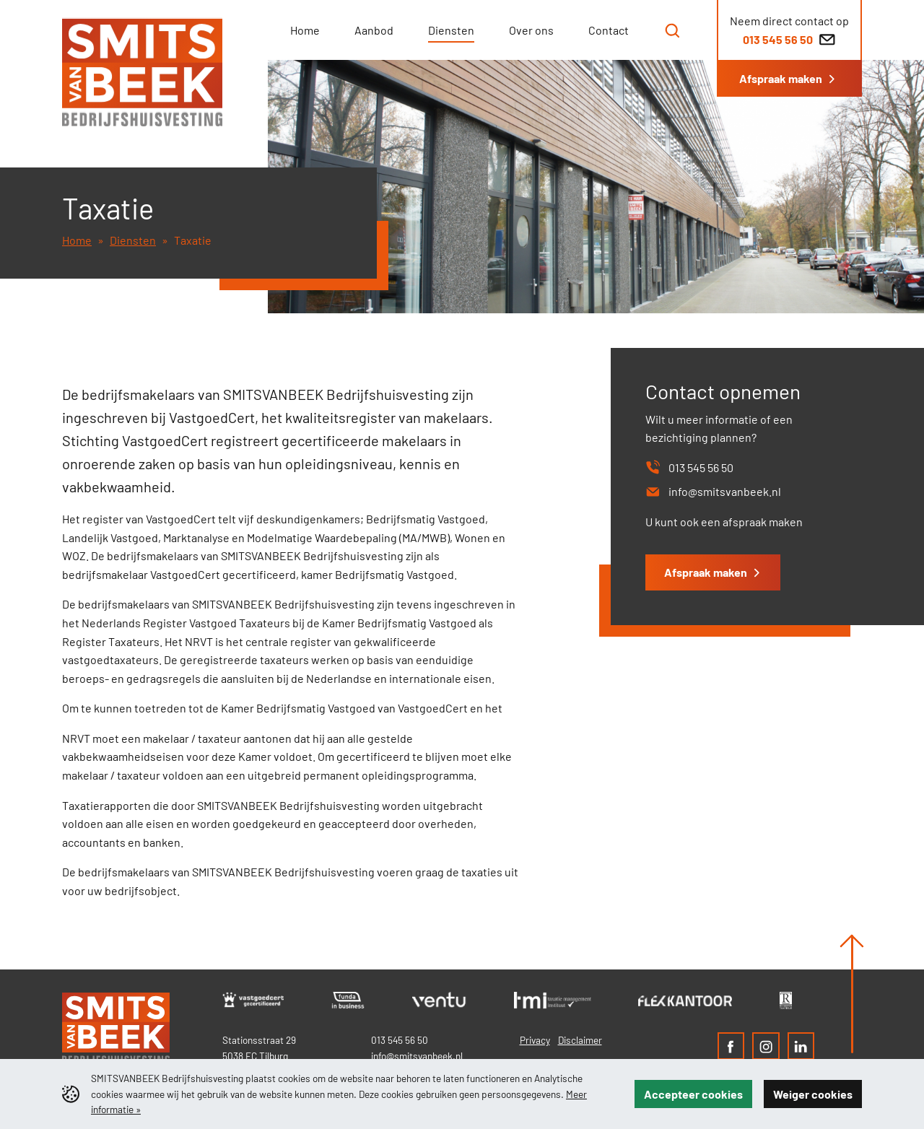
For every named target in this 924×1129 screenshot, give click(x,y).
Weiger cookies (813, 1094)
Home (77, 240)
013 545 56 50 (399, 1040)
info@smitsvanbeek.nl (417, 1056)
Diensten (133, 240)
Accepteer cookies (693, 1094)
